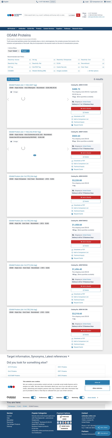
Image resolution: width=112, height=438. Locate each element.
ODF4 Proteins (62, 384)
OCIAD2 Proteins (13, 384)
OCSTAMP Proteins (14, 375)
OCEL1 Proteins (13, 393)
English (4, 2)
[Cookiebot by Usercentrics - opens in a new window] (11, 434)
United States (87, 102)
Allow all (97, 419)
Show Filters (13, 79)
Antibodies (22, 28)
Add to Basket (86, 108)
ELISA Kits (30, 28)
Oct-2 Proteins (12, 371)
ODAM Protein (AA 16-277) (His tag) (23, 265)
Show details (92, 434)
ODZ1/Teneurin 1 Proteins (66, 388)
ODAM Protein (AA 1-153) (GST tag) (23, 85)
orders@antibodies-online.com (96, 17)
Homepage (11, 406)
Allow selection (97, 425)
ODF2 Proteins (62, 375)
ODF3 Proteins (62, 380)
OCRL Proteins (12, 380)
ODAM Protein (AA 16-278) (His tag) (23, 221)
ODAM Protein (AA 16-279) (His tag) (23, 176)
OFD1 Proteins (62, 393)
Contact (52, 1)
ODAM (25, 406)
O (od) (19, 406)
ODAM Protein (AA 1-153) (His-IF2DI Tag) (25, 132)
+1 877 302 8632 (42, 2)
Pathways (67, 28)
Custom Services (48, 28)
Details (86, 112)
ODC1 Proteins (62, 367)
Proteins (38, 28)
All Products (11, 28)
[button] (11, 396)
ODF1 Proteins (62, 371)
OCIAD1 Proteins (13, 388)
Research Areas (77, 28)
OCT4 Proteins (12, 367)
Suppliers (59, 28)
